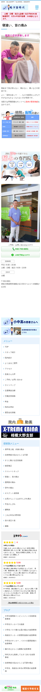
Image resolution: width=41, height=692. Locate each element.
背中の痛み (9, 488)
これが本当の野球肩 (13, 515)
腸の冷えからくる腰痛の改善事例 (18, 649)
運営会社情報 (10, 412)
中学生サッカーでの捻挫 (14, 624)
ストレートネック (12, 471)
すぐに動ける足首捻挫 (13, 460)
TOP (7, 347)
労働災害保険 (10, 396)
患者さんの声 (10, 374)
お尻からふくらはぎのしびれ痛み (18, 499)
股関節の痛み (10, 482)
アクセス (8, 369)
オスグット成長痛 (12, 493)
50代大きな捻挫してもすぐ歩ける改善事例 (20, 656)
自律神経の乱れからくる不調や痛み (19, 663)
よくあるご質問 (11, 363)
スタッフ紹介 (10, 352)
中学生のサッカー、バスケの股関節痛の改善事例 (20, 642)
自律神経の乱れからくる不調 (16, 455)
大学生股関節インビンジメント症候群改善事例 (20, 617)
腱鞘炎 (7, 510)
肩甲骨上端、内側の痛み (14, 449)
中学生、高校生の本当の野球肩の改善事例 (20, 669)
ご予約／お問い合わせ (13, 380)
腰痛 (6, 526)
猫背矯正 (8, 466)
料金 (6, 402)
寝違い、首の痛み (12, 477)
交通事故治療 (10, 390)
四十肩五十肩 (10, 520)
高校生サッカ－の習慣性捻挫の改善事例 (20, 635)
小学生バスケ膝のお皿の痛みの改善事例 (20, 630)
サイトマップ (10, 385)
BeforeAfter (9, 407)
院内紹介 (8, 358)
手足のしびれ (10, 504)
